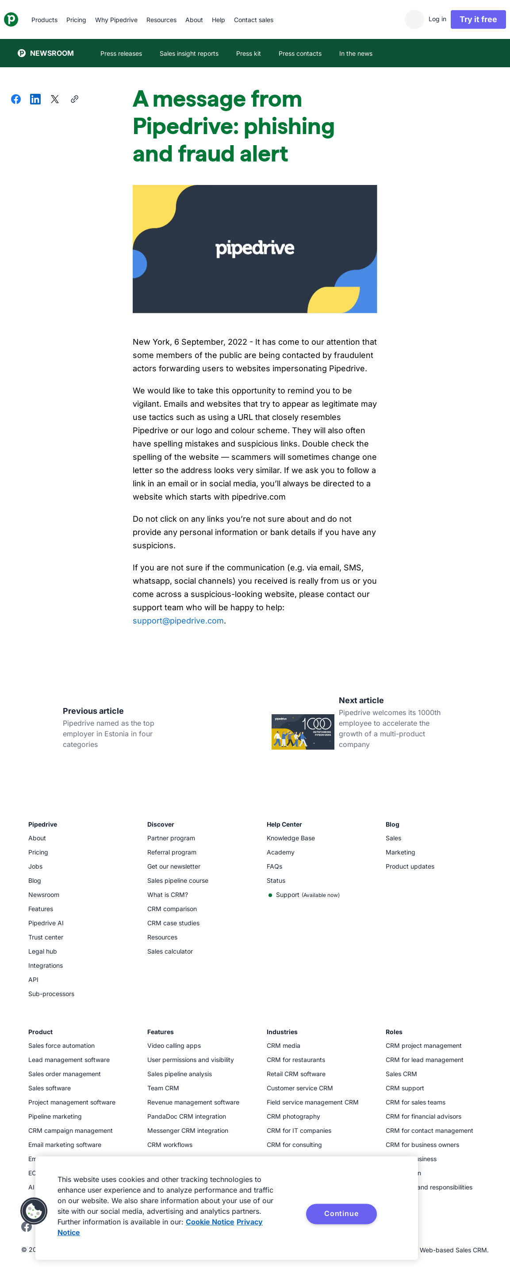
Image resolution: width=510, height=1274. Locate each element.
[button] (34, 1211)
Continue (341, 1213)
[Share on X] (55, 100)
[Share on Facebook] (16, 100)
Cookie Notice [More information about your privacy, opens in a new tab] (210, 1221)
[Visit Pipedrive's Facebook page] (26, 1229)
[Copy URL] (74, 100)
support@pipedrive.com (178, 620)
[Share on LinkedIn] (35, 100)
